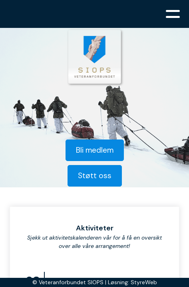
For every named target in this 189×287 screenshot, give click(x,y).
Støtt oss (94, 176)
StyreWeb (144, 282)
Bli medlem (94, 150)
